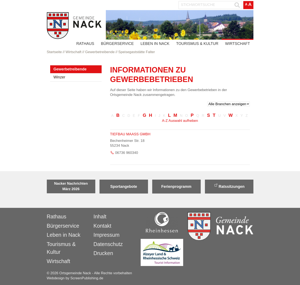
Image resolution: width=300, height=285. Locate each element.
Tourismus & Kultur (197, 44)
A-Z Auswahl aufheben (180, 121)
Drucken (103, 253)
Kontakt (102, 226)
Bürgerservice (117, 44)
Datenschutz (108, 244)
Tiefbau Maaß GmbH (130, 134)
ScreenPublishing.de (86, 278)
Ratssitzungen (232, 186)
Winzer (59, 77)
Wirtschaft (237, 44)
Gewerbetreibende (70, 69)
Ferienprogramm (176, 186)
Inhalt (99, 216)
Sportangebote (123, 186)
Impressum (106, 235)
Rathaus (85, 44)
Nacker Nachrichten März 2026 (71, 186)
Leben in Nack (154, 44)
